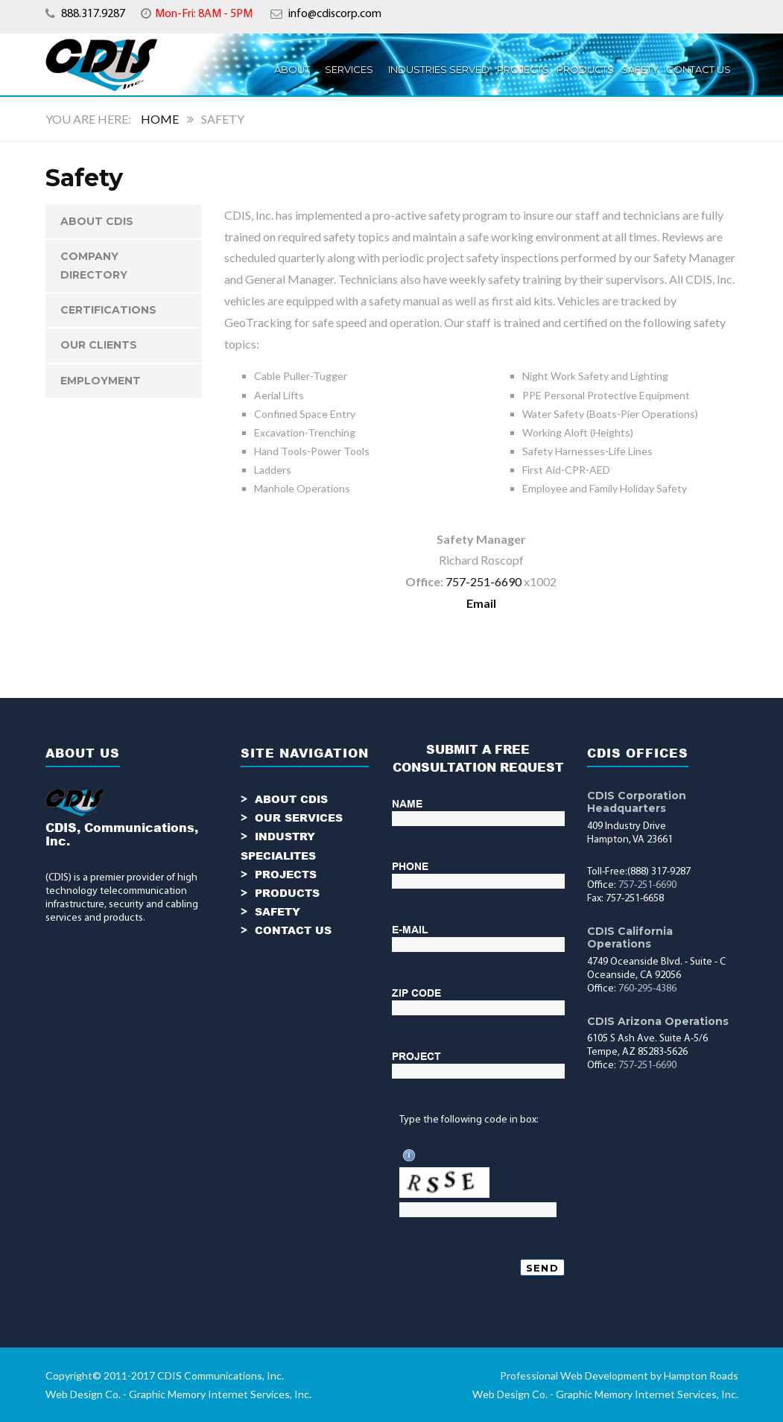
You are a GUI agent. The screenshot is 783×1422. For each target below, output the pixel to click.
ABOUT (292, 69)
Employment (100, 380)
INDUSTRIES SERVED (438, 69)
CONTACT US (293, 930)
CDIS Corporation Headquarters (636, 802)
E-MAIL (410, 930)
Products (585, 69)
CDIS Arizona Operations (658, 1021)
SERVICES (349, 69)
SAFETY (277, 911)
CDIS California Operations (630, 937)
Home (160, 119)
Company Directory (93, 266)
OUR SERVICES (299, 817)
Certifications (108, 310)
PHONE (410, 866)
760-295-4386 (647, 988)
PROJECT (416, 1056)
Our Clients (98, 345)
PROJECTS (523, 69)
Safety (640, 69)
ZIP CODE (416, 993)
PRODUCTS (287, 893)
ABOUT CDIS (96, 221)
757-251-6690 (484, 581)
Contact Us (698, 69)
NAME (407, 804)
